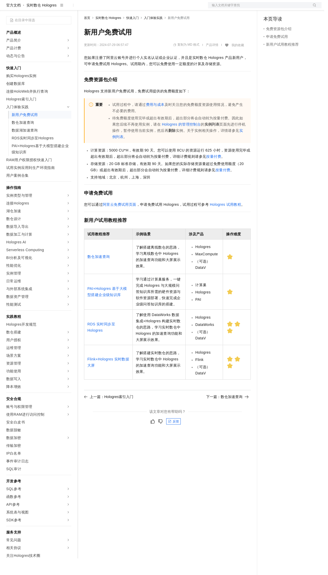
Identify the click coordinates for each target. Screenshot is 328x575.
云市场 (126, 8)
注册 (294, 8)
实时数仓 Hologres (41, 22)
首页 (87, 34)
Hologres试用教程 (225, 221)
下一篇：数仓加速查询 (227, 413)
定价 (112, 8)
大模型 (53, 8)
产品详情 (212, 61)
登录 (313, 8)
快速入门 (132, 34)
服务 (153, 8)
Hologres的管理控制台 (181, 141)
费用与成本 (155, 121)
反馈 (173, 438)
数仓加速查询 (98, 273)
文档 (258, 8)
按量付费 (213, 173)
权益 (99, 8)
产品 (67, 8)
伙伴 (140, 8)
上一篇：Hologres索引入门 (108, 413)
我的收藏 (238, 62)
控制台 (281, 8)
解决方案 (83, 8)
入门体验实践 (153, 34)
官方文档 (13, 22)
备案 (269, 8)
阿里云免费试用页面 (119, 221)
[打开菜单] (8, 8)
